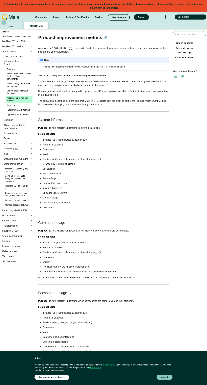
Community (41, 17)
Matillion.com (119, 17)
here (172, 4)
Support (56, 17)
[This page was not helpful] (182, 77)
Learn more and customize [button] (52, 377)
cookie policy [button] (95, 367)
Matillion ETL (36, 26)
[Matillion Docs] (10, 17)
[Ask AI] (189, 34)
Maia (11, 26)
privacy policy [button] (109, 365)
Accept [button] (164, 377)
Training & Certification (77, 17)
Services (99, 17)
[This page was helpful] (176, 77)
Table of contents (184, 43)
